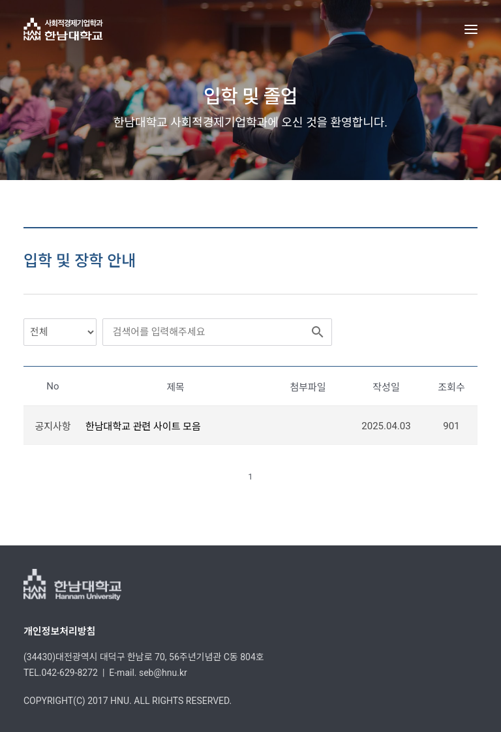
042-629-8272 (70, 672)
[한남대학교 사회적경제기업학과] (63, 29)
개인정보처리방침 (59, 631)
